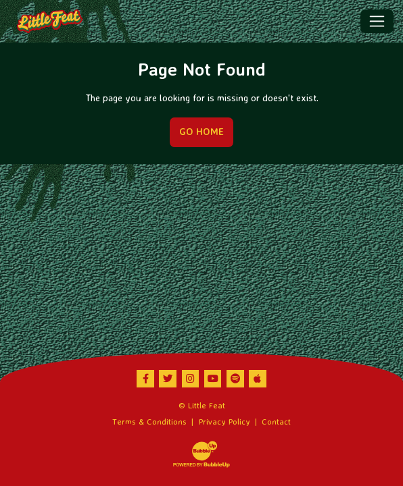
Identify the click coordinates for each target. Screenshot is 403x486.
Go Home (201, 132)
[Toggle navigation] (377, 20)
